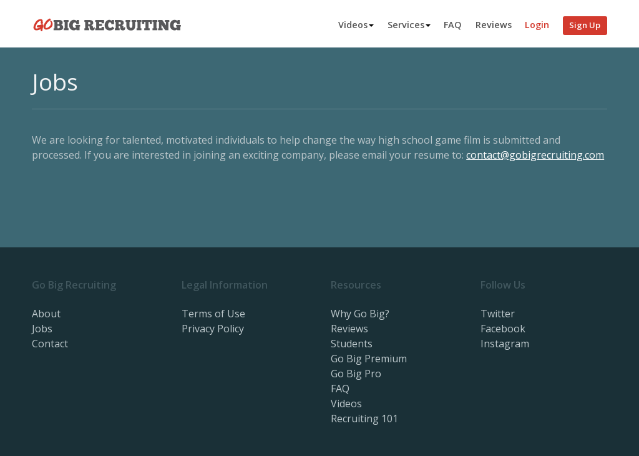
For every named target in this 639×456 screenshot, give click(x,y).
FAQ (453, 25)
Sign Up (584, 25)
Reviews (494, 25)
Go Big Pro (356, 373)
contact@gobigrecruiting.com (535, 155)
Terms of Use (213, 313)
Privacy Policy (213, 328)
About (46, 313)
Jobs (42, 328)
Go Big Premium (369, 358)
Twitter (497, 313)
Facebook (502, 328)
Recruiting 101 (364, 418)
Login (537, 25)
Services (409, 25)
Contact (50, 343)
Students (352, 343)
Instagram (504, 343)
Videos (356, 25)
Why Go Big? (360, 313)
